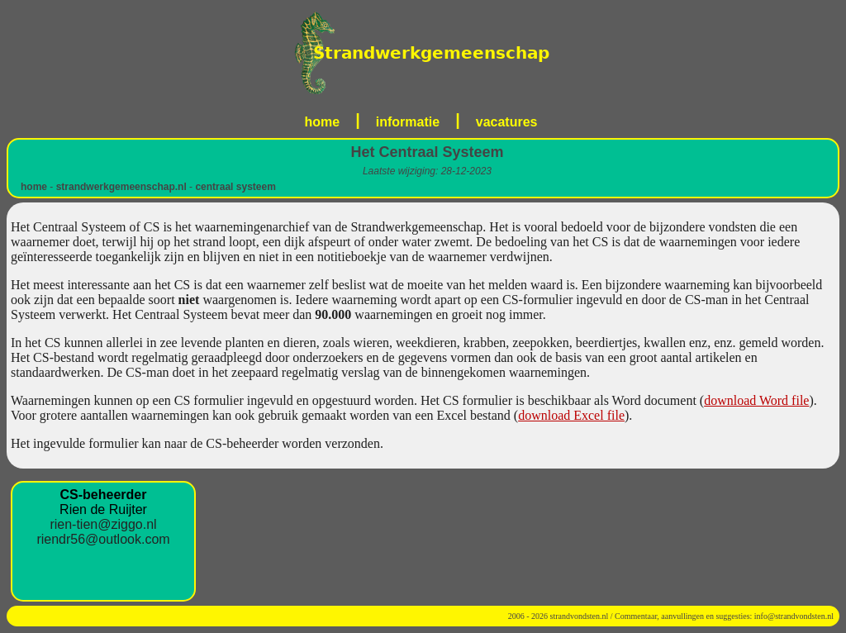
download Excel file (571, 415)
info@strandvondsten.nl (794, 616)
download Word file (756, 400)
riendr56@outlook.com (102, 539)
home (322, 122)
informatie (408, 122)
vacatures (507, 122)
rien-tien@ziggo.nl (103, 524)
